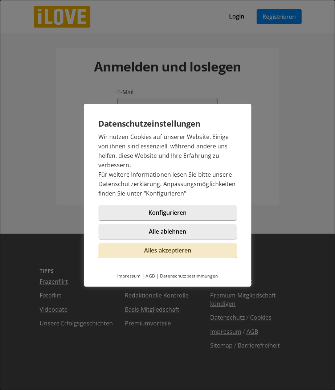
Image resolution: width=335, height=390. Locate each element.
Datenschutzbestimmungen (189, 276)
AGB (150, 276)
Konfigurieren (165, 193)
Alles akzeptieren (167, 250)
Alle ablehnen (167, 231)
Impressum (129, 276)
